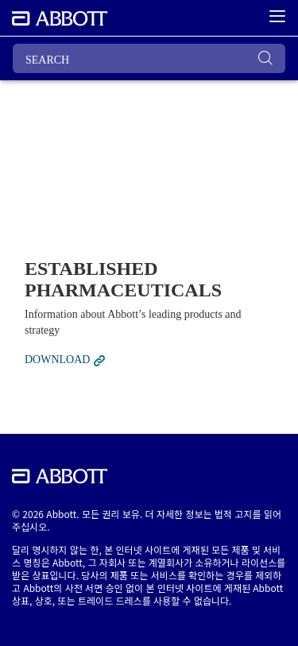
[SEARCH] (149, 58)
